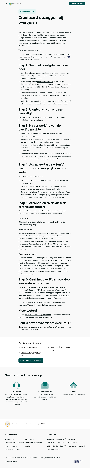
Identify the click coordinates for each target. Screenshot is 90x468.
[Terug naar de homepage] (15, 3)
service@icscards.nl (45, 81)
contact (65, 57)
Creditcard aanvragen (53, 305)
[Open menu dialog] (7, 4)
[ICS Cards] (79, 462)
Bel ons (13, 397)
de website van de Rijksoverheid (38, 314)
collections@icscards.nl (56, 327)
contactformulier (40, 397)
